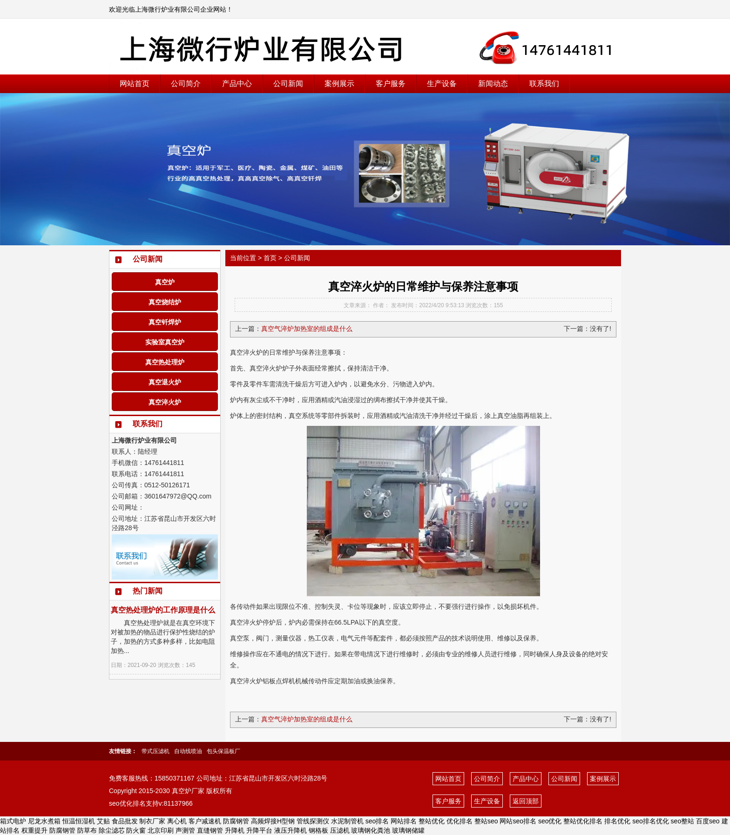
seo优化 (550, 821)
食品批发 (125, 821)
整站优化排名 (582, 821)
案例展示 (339, 84)
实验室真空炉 (164, 342)
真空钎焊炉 (165, 322)
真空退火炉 (165, 382)
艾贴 (103, 821)
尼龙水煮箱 (44, 821)
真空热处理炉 (164, 362)
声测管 (185, 830)
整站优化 (432, 821)
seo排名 (377, 821)
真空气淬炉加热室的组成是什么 (306, 328)
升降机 (234, 830)
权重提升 (34, 830)
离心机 (177, 821)
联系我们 (544, 84)
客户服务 (391, 84)
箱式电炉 (13, 821)
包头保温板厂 (223, 751)
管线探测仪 (313, 821)
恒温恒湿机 (78, 821)
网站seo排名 (518, 821)
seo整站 (683, 821)
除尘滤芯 (112, 830)
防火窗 (136, 830)
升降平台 (259, 830)
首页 (270, 258)
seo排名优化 (650, 821)
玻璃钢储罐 (408, 830)
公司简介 (186, 84)
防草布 (87, 830)
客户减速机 (205, 821)
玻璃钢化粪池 (370, 830)
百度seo (708, 821)
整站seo (486, 821)
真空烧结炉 (165, 302)
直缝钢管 (210, 830)
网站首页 (134, 84)
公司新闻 (288, 84)
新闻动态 (493, 84)
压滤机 (340, 830)
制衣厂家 (152, 821)
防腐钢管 (236, 821)
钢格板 (318, 830)
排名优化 (617, 821)
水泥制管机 (347, 821)
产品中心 (237, 84)
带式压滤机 (155, 751)
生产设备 (442, 84)
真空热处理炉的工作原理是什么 (163, 610)
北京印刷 (161, 830)
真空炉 (165, 282)
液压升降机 (290, 830)
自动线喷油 (188, 751)
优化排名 (459, 821)
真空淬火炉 (165, 402)
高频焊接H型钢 (273, 821)
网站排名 (404, 821)
